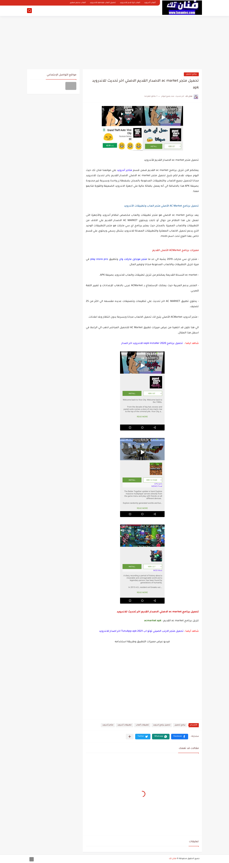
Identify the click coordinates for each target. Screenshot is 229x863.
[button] (179, 736)
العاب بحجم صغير (78, 3)
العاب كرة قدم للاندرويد (130, 3)
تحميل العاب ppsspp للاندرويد (103, 3)
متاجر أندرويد (107, 725)
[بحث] (29, 10)
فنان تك (172, 859)
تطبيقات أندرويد (125, 725)
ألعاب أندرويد (150, 3)
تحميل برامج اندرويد (161, 725)
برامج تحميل (191, 74)
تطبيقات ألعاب (142, 725)
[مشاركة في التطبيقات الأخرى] (130, 736)
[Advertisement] (114, 41)
